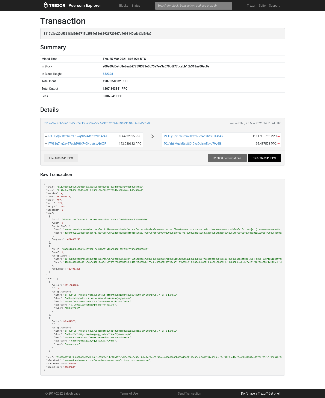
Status (136, 5)
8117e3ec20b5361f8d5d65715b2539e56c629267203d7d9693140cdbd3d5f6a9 (97, 123)
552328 (108, 74)
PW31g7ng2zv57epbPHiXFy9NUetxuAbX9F (77, 143)
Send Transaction (189, 393)
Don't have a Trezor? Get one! (260, 393)
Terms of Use (129, 393)
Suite (262, 5)
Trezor (251, 5)
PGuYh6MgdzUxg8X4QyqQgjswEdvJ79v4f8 (193, 143)
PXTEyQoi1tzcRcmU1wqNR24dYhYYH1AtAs (77, 136)
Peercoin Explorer (85, 5)
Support (274, 5)
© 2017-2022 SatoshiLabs (62, 393)
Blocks (123, 5)
